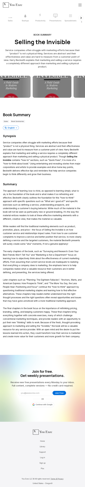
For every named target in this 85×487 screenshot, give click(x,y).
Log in (42, 457)
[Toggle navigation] (80, 5)
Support (42, 452)
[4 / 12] (55, 18)
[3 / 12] (40, 18)
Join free (59, 393)
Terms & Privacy (56, 479)
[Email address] (36, 393)
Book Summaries (17, 121)
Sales (6, 121)
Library (42, 446)
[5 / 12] (70, 18)
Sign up (43, 463)
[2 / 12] (25, 18)
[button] (11, 128)
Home (42, 441)
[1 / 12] (10, 18)
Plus (42, 468)
